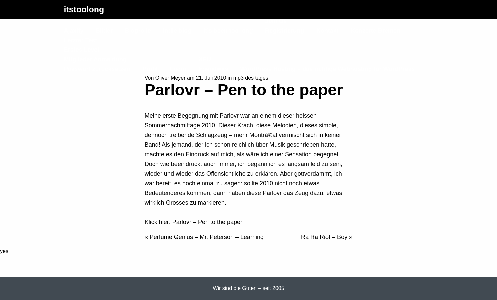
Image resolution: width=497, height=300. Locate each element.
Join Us (276, 21)
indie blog (177, 30)
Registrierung (284, 30)
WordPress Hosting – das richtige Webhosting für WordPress (327, 69)
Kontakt (327, 30)
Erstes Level (81, 49)
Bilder (104, 30)
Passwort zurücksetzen (97, 69)
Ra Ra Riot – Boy (324, 237)
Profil (150, 69)
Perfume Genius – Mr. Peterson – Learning (207, 237)
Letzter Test (80, 40)
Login (178, 69)
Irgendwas (213, 69)
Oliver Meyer (170, 78)
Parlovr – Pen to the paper (207, 222)
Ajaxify (74, 30)
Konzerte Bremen (375, 30)
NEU (204, 59)
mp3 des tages (250, 78)
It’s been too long (228, 30)
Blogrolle (138, 30)
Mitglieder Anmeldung (95, 59)
